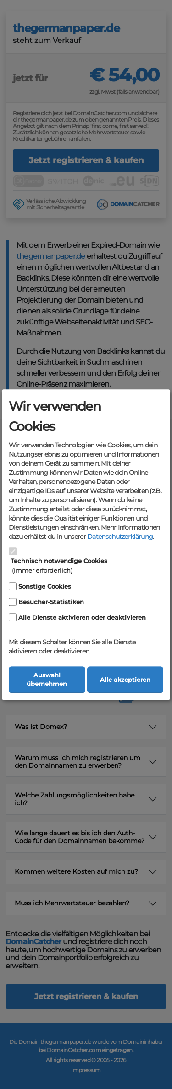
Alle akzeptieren (125, 679)
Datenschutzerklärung (120, 537)
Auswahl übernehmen (47, 679)
